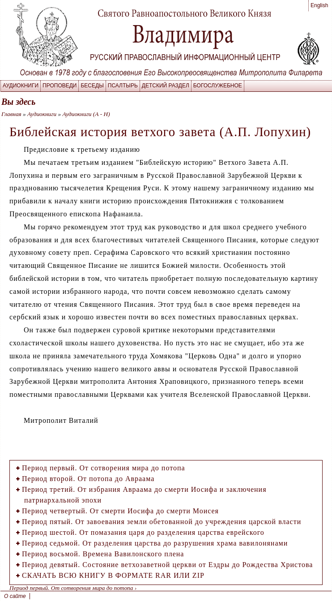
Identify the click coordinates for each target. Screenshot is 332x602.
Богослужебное (217, 85)
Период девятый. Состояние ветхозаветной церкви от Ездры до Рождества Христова (167, 564)
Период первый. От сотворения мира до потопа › (72, 588)
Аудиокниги (20, 85)
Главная (11, 114)
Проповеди (60, 85)
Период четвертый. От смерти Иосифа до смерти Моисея (120, 511)
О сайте (15, 596)
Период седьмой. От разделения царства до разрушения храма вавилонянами (155, 543)
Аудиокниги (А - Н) (86, 114)
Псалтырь (123, 85)
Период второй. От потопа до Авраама (88, 478)
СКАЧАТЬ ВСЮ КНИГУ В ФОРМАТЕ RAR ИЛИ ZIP (113, 575)
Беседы (92, 85)
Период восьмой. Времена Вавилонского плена (103, 554)
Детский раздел (165, 85)
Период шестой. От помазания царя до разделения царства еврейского (143, 532)
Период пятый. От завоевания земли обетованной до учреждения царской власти (161, 521)
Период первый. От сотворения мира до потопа (103, 468)
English (319, 5)
